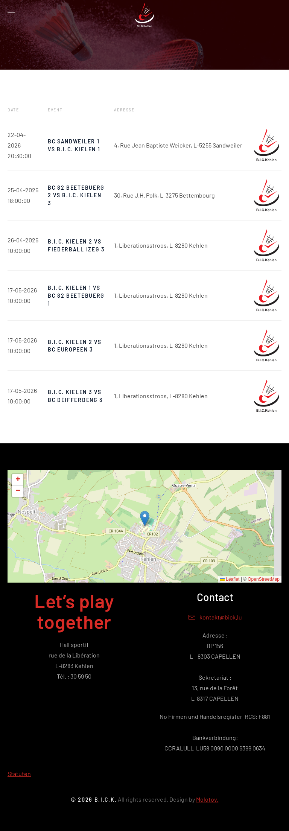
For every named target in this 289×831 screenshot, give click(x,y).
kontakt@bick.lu (220, 617)
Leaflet (229, 579)
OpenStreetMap (264, 579)
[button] (11, 15)
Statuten (19, 773)
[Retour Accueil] (144, 15)
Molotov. (207, 799)
